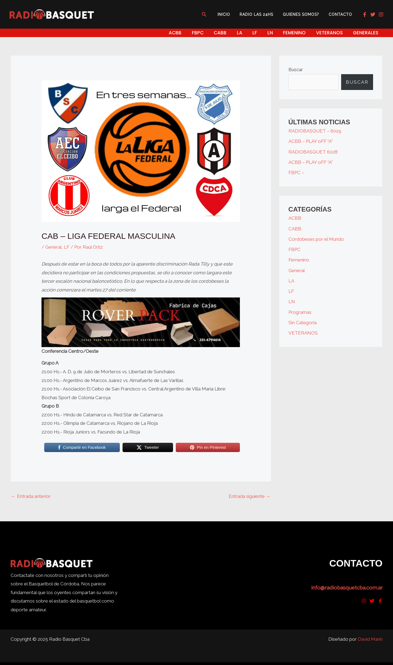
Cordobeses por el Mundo (316, 239)
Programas (299, 312)
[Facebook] (364, 14)
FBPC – (296, 172)
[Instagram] (381, 14)
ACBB (294, 218)
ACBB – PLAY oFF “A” (310, 141)
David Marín (370, 639)
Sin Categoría (302, 322)
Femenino (298, 260)
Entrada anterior (31, 496)
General (53, 247)
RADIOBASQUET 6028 (313, 152)
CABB (294, 228)
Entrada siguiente (249, 496)
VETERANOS (303, 333)
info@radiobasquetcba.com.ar (347, 588)
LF (66, 247)
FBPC (294, 249)
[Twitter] (372, 14)
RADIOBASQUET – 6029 (314, 131)
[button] (212, 14)
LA (291, 281)
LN (291, 301)
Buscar (295, 69)
